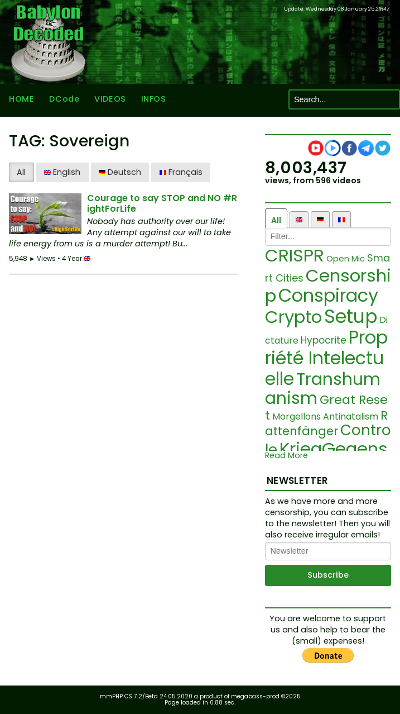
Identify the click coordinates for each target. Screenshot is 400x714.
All (21, 172)
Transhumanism (322, 389)
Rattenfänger (326, 423)
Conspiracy (328, 295)
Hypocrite (323, 340)
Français (181, 172)
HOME (21, 99)
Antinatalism (350, 416)
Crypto (293, 316)
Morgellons (296, 416)
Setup (350, 316)
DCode (64, 99)
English (62, 172)
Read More (286, 455)
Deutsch (120, 172)
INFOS (153, 99)
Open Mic (345, 258)
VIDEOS (110, 99)
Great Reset (326, 407)
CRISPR (294, 255)
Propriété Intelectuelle (326, 358)
